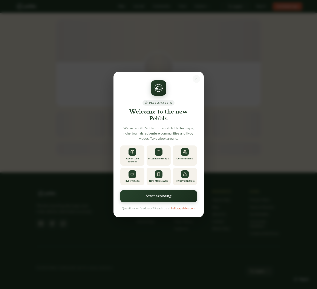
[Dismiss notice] (196, 79)
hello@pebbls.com (183, 208)
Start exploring (158, 196)
